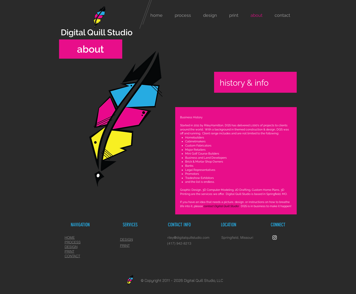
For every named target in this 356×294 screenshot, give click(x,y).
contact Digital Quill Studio (221, 206)
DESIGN (126, 239)
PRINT (125, 245)
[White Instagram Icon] (275, 237)
